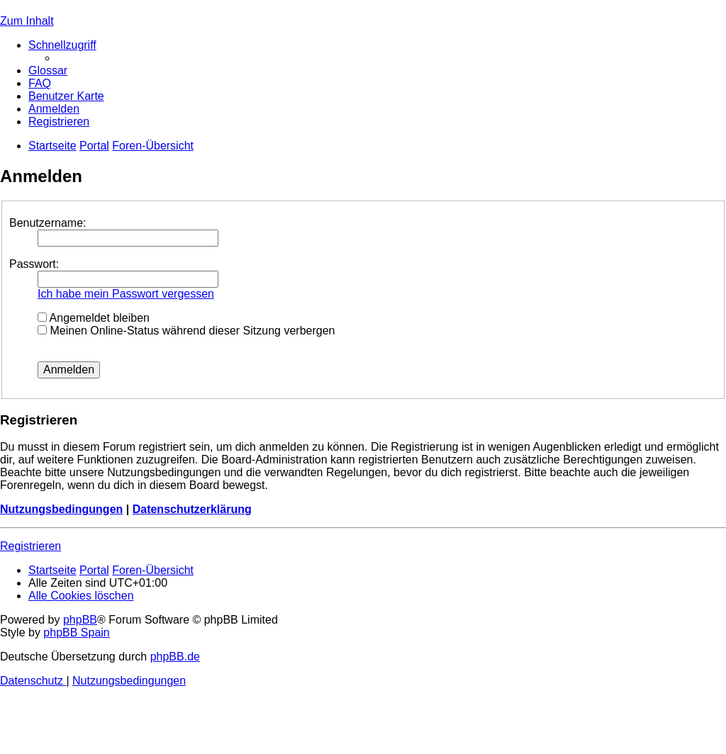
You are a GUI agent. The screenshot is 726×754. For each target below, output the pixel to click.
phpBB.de (175, 657)
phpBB (80, 620)
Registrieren (30, 546)
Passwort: (34, 264)
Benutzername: (47, 223)
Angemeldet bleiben (94, 318)
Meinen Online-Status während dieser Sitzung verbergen (186, 331)
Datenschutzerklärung (192, 509)
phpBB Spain (76, 632)
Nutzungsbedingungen (61, 509)
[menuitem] (47, 70)
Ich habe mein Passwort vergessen (126, 294)
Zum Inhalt (27, 21)
